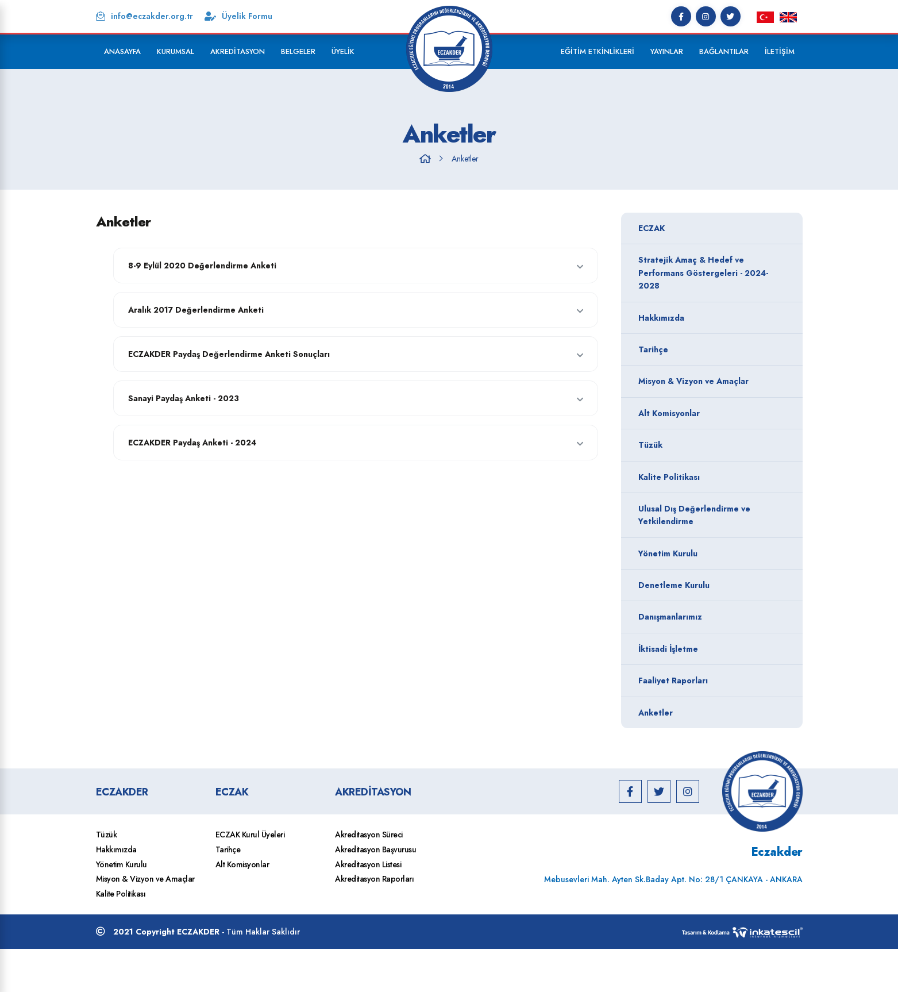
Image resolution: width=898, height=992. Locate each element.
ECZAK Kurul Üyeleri (250, 834)
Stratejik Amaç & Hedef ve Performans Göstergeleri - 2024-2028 (709, 272)
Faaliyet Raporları (709, 680)
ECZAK (709, 228)
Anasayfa (122, 51)
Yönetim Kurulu (709, 553)
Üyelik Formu (238, 16)
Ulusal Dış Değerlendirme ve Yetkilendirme (709, 515)
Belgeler (298, 51)
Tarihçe (709, 349)
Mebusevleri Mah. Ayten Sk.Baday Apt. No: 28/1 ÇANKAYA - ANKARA (673, 879)
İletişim (780, 51)
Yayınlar (666, 51)
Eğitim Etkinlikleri (597, 51)
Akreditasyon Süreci (369, 834)
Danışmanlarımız (709, 616)
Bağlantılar (724, 51)
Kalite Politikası (709, 477)
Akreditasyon (237, 51)
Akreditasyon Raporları (374, 879)
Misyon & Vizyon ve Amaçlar (709, 381)
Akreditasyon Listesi (368, 864)
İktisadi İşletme (709, 649)
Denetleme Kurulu (709, 585)
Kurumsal (175, 51)
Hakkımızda (709, 318)
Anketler (465, 158)
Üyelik (343, 51)
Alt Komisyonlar (709, 413)
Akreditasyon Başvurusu (375, 849)
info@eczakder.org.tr (144, 16)
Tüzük (709, 445)
